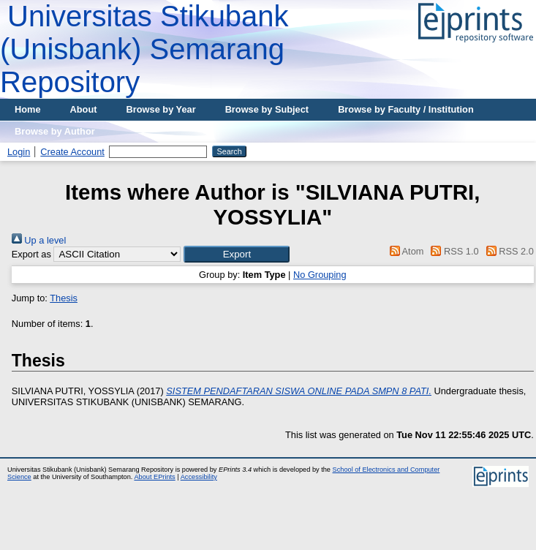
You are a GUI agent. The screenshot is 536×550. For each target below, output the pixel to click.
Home (28, 109)
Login (18, 151)
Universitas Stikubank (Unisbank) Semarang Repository (144, 49)
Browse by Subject (267, 109)
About (83, 109)
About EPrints (154, 477)
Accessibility (199, 477)
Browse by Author (55, 131)
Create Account (72, 151)
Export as (31, 254)
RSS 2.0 (507, 251)
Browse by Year (161, 109)
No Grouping (320, 274)
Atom (404, 251)
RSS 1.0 (452, 251)
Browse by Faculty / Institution (406, 109)
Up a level (39, 240)
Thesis (64, 298)
